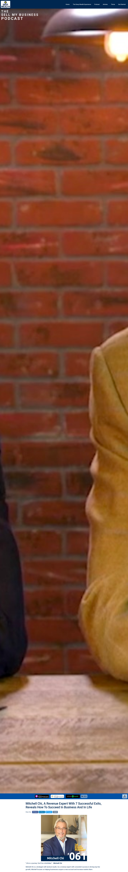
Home (68, 4)
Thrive (113, 4)
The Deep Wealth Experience (82, 4)
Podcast (97, 4)
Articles (105, 4)
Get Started (122, 4)
